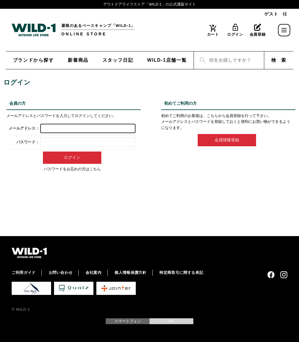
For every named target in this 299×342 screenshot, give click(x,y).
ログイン (235, 34)
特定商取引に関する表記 (181, 272)
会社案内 (94, 272)
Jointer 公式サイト (116, 288)
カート (213, 34)
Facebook (270, 274)
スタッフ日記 (117, 60)
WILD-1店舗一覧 (167, 60)
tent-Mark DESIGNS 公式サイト (31, 288)
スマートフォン (127, 321)
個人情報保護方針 (130, 272)
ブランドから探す (33, 60)
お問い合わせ (61, 272)
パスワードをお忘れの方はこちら (72, 169)
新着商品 (78, 60)
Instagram (283, 274)
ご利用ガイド (24, 272)
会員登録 (258, 34)
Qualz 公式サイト (73, 288)
